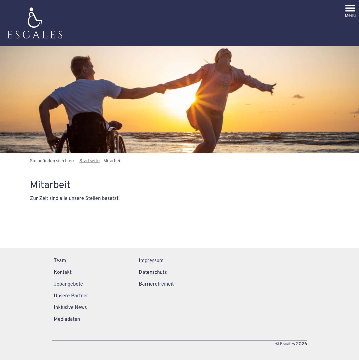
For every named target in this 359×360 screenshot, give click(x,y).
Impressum (151, 260)
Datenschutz (153, 272)
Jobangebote (68, 284)
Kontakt (63, 272)
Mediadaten (67, 319)
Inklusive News (70, 307)
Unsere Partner (71, 296)
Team (60, 260)
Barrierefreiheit (156, 284)
